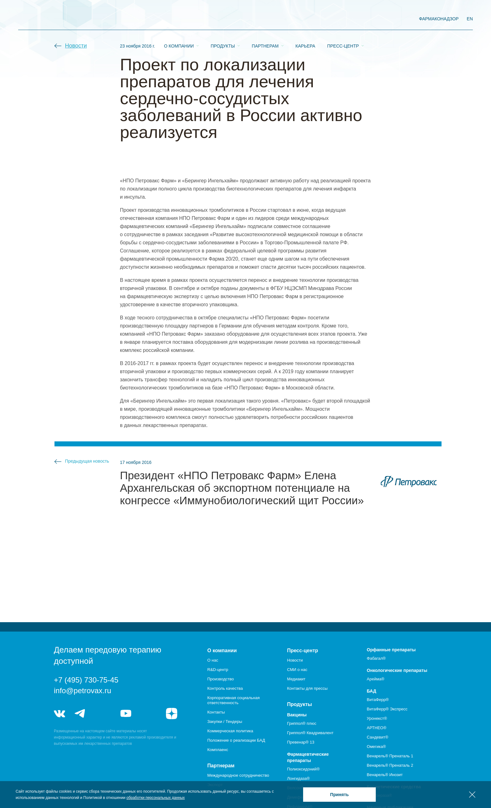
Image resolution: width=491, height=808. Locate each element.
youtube (126, 713)
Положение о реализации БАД (236, 740)
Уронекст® (377, 718)
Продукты (223, 19)
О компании (179, 19)
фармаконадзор (439, 18)
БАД (371, 691)
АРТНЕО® (376, 727)
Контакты (216, 712)
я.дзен (171, 713)
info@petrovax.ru (82, 690)
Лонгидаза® (298, 778)
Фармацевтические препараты (308, 757)
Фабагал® (376, 658)
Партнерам (265, 19)
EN (470, 18)
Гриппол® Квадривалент (310, 732)
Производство (220, 679)
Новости (76, 46)
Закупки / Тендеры (224, 721)
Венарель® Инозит (385, 774)
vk (59, 713)
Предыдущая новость (87, 461)
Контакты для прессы (307, 688)
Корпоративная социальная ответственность (233, 700)
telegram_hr (103, 713)
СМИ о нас (297, 669)
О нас (212, 660)
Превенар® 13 (300, 742)
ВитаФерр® (378, 699)
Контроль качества (225, 688)
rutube (149, 713)
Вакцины (297, 714)
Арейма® (375, 679)
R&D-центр (217, 669)
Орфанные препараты (391, 649)
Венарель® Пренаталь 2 (390, 765)
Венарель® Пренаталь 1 (390, 756)
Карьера (305, 19)
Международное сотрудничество (238, 775)
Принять (339, 794)
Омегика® (376, 746)
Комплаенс (217, 749)
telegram (80, 713)
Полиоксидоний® (303, 769)
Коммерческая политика (230, 731)
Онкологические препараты (397, 670)
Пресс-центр (343, 19)
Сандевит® (377, 737)
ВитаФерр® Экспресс (387, 709)
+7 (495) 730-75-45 (86, 680)
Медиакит (296, 679)
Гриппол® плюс (301, 723)
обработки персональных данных (156, 797)
